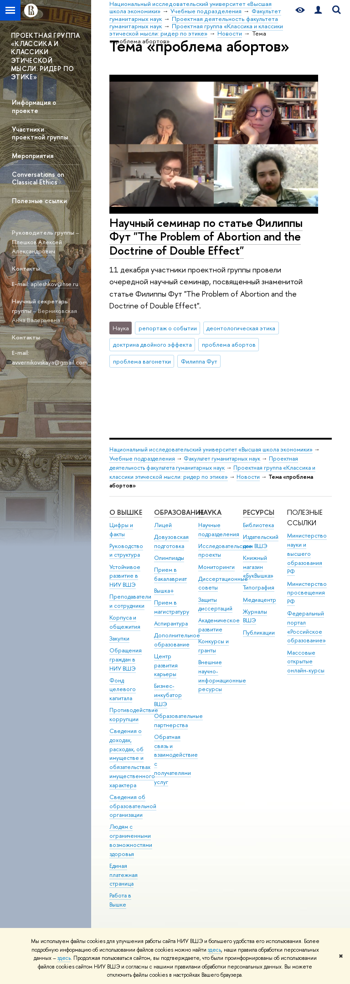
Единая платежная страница (123, 875)
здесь (214, 949)
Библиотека (258, 525)
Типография (258, 587)
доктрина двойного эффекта (152, 344)
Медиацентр (259, 600)
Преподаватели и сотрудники (130, 601)
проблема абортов (229, 344)
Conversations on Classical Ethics (38, 178)
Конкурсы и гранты (213, 645)
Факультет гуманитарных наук (222, 458)
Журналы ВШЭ (255, 616)
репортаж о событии (168, 328)
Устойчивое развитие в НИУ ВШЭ (124, 576)
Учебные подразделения (142, 458)
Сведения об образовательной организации (132, 806)
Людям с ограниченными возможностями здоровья (130, 840)
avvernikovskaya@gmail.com (50, 362)
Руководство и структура (126, 550)
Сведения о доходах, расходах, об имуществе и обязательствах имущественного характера (132, 758)
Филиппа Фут (199, 361)
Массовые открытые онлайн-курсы (305, 662)
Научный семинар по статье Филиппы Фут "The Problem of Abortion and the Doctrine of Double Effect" (206, 236)
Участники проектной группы (40, 133)
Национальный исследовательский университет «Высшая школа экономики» (211, 449)
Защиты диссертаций (215, 604)
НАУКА (209, 512)
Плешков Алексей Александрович (37, 247)
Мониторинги (216, 567)
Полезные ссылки (39, 200)
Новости (248, 477)
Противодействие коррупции (133, 714)
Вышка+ (164, 590)
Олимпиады (169, 558)
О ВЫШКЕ (125, 512)
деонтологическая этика (240, 328)
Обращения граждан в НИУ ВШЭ (125, 659)
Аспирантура (171, 623)
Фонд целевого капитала (122, 689)
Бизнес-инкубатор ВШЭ (168, 695)
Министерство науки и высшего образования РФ (307, 553)
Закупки (119, 638)
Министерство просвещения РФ (307, 593)
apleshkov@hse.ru (53, 284)
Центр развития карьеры (166, 665)
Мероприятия (32, 155)
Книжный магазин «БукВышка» (258, 567)
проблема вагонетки (142, 361)
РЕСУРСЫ (258, 512)
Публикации (259, 632)
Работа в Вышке (120, 900)
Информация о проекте (34, 106)
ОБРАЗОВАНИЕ (179, 512)
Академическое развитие (219, 624)
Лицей (163, 525)
